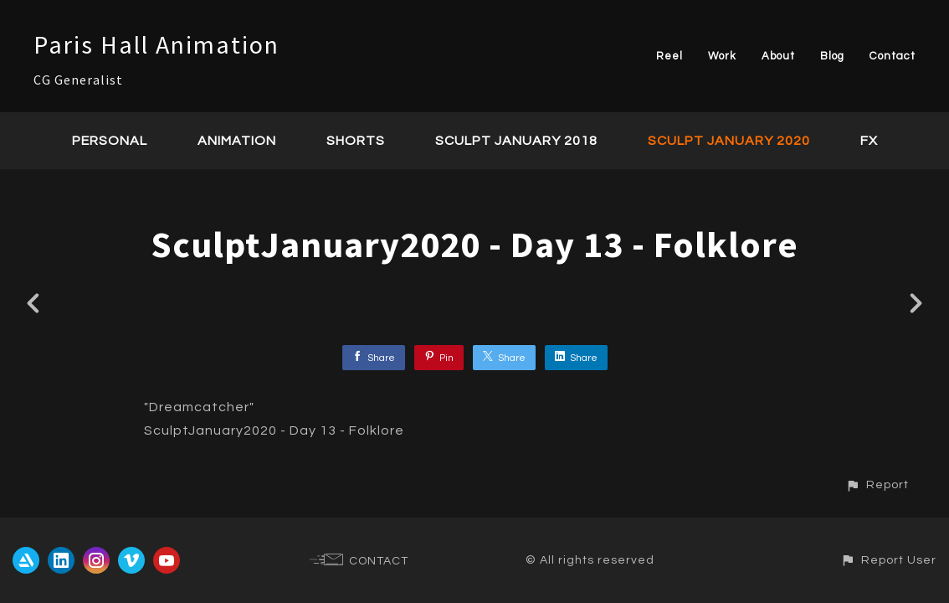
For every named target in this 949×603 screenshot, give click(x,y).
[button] (877, 484)
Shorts (355, 140)
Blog (832, 56)
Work (722, 56)
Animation (236, 140)
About (778, 56)
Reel (669, 56)
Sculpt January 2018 (516, 140)
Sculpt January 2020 (729, 140)
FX (869, 140)
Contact (892, 56)
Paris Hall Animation (156, 44)
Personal (109, 140)
